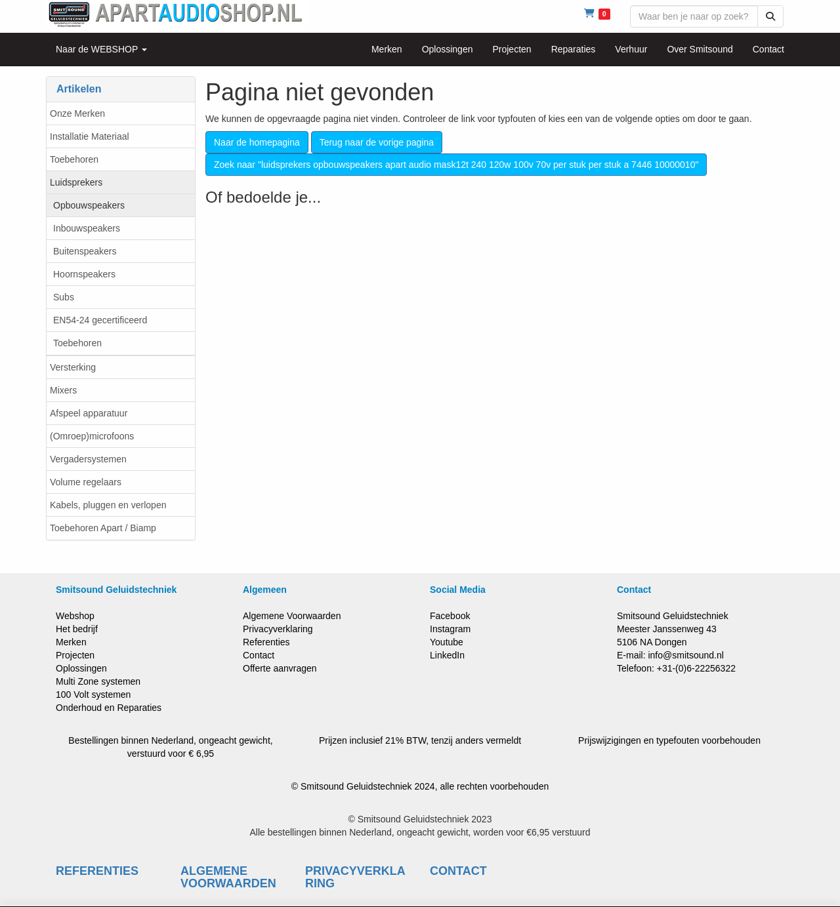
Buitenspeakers (85, 251)
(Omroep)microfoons (92, 436)
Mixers (63, 390)
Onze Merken (77, 113)
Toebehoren (74, 159)
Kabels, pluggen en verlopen (108, 505)
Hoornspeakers (84, 274)
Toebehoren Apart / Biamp (103, 528)
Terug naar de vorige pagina (377, 142)
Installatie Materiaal (89, 136)
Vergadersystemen (88, 459)
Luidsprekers (76, 182)
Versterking (73, 367)
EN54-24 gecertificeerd (100, 320)
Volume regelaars (85, 482)
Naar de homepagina (257, 142)
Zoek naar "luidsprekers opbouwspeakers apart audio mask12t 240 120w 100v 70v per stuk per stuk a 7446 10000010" (456, 164)
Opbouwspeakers (89, 205)
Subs (63, 297)
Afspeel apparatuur (88, 413)
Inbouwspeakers (86, 228)
